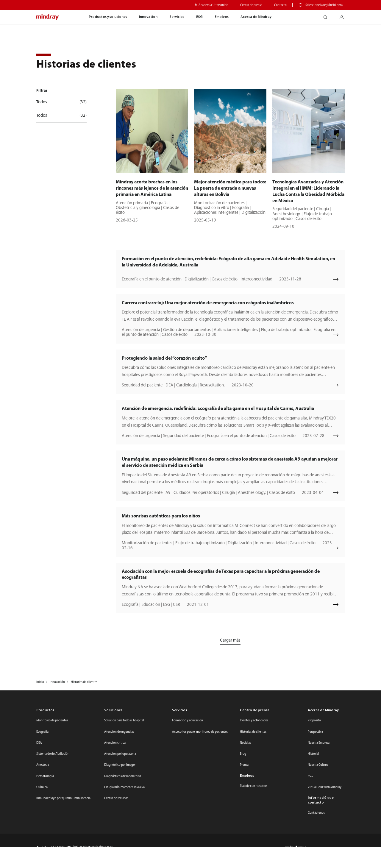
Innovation (148, 17)
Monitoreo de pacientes (52, 720)
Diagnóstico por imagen (120, 765)
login (343, 15)
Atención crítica (115, 743)
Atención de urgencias (119, 732)
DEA (39, 743)
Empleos (222, 17)
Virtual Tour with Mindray (324, 787)
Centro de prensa (251, 5)
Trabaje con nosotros (253, 786)
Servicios (176, 17)
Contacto (280, 5)
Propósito (314, 720)
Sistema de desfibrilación (52, 754)
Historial (313, 754)
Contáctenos (316, 813)
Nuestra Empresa (319, 743)
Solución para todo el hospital (124, 720)
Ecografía (42, 732)
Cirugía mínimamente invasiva (124, 787)
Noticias (245, 743)
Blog (243, 754)
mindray (47, 17)
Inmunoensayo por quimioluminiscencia (63, 798)
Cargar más (230, 640)
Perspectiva (315, 732)
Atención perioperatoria (120, 754)
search (327, 15)
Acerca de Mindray (256, 17)
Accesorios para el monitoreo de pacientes (200, 732)
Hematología (45, 776)
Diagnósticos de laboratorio (122, 776)
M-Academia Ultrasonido (211, 5)
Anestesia (42, 765)
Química (42, 787)
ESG (199, 17)
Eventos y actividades (254, 720)
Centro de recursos (116, 798)
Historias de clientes (253, 732)
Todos (61, 102)
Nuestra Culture (318, 765)
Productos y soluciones (108, 17)
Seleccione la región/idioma (324, 5)
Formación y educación (187, 720)
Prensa (244, 765)
